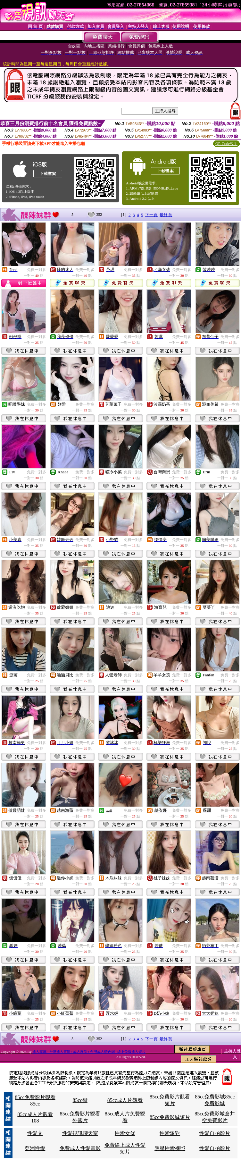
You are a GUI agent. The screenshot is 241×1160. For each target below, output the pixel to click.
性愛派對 (170, 1133)
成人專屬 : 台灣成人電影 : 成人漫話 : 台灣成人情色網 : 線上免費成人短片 (88, 1052)
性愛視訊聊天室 (80, 1133)
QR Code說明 (226, 143)
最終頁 (166, 214)
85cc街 (80, 1100)
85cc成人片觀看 (125, 1100)
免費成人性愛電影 (80, 1148)
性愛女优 (125, 1133)
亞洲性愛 (35, 1148)
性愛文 (35, 1133)
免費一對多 (36, 269)
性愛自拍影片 (214, 1133)
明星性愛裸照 (169, 1148)
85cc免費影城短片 (170, 1117)
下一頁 (151, 214)
